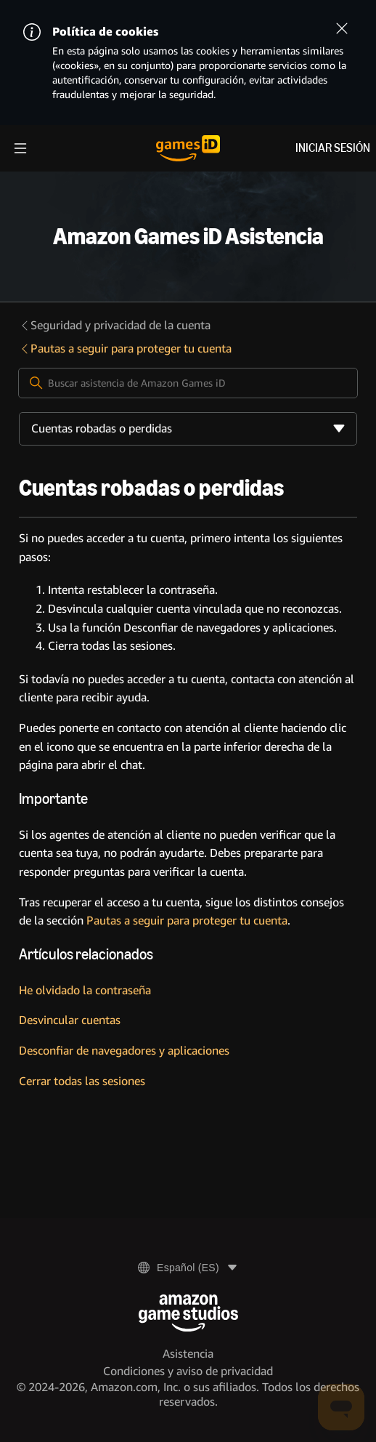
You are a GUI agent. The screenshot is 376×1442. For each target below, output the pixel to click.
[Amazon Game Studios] (188, 1313)
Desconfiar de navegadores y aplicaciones (124, 1050)
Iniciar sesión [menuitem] (332, 148)
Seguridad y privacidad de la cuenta (115, 325)
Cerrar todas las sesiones (82, 1081)
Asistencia (188, 1353)
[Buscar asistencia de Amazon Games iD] (188, 383)
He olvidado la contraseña (85, 990)
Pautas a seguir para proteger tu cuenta (125, 348)
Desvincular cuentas (69, 1020)
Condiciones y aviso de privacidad (188, 1371)
